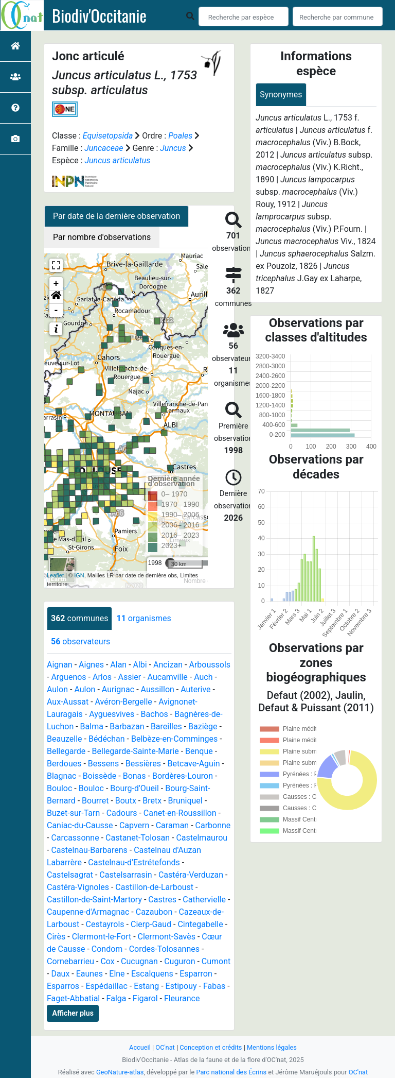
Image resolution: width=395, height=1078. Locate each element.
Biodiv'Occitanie (99, 15)
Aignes (91, 665)
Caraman (172, 825)
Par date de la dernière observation (116, 216)
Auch (203, 677)
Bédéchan (106, 739)
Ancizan (168, 665)
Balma (91, 726)
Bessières (143, 763)
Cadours (121, 813)
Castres (162, 899)
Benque (199, 751)
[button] (56, 297)
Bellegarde (66, 751)
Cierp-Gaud (151, 924)
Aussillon (157, 689)
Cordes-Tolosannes (164, 949)
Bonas (134, 776)
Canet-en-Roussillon (180, 813)
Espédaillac (106, 986)
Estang (146, 986)
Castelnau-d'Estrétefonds (133, 862)
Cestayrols (105, 924)
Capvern (134, 825)
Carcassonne (75, 838)
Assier (129, 677)
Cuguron (179, 961)
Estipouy (181, 986)
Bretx (151, 801)
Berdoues (64, 763)
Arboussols (209, 665)
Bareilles (166, 726)
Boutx (125, 801)
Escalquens (152, 974)
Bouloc (59, 788)
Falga (116, 998)
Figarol (145, 998)
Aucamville (168, 677)
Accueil (140, 1047)
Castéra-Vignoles (78, 887)
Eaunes (89, 974)
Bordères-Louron (182, 776)
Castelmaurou (201, 838)
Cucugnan (139, 961)
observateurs (80, 641)
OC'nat (164, 1047)
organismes (143, 618)
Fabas (214, 986)
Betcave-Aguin (193, 763)
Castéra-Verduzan (190, 875)
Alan (118, 665)
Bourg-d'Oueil (134, 788)
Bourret (95, 801)
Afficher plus (73, 1013)
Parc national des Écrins (231, 1072)
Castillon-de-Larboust (154, 887)
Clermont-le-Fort (102, 937)
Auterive (195, 689)
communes (79, 618)
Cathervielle (204, 899)
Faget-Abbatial (73, 998)
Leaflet (55, 575)
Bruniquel (185, 801)
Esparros (63, 986)
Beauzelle (64, 739)
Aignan (60, 665)
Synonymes (281, 94)
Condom (107, 949)
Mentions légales (272, 1047)
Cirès (56, 937)
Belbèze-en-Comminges (174, 739)
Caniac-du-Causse (80, 825)
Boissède (100, 776)
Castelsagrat (70, 875)
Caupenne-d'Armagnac (88, 912)
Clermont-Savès (166, 937)
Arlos (102, 677)
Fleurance (182, 998)
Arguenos (68, 677)
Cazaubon (154, 912)
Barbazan (127, 726)
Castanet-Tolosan (137, 838)
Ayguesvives (111, 714)
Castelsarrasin (125, 875)
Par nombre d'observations (102, 237)
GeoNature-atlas (120, 1072)
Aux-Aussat (67, 702)
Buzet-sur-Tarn (73, 813)
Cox (107, 961)
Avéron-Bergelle (123, 702)
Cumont (216, 961)
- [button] (56, 310)
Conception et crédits (210, 1047)
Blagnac (61, 776)
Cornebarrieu (70, 961)
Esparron (195, 974)
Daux (60, 974)
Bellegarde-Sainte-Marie (135, 751)
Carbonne (213, 825)
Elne (116, 974)
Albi (140, 665)
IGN (79, 575)
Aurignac (118, 689)
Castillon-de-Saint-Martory (94, 899)
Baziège (202, 726)
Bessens (103, 763)
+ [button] (56, 284)
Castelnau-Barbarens (89, 850)
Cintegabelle (200, 924)
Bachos (154, 714)
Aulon (57, 689)
